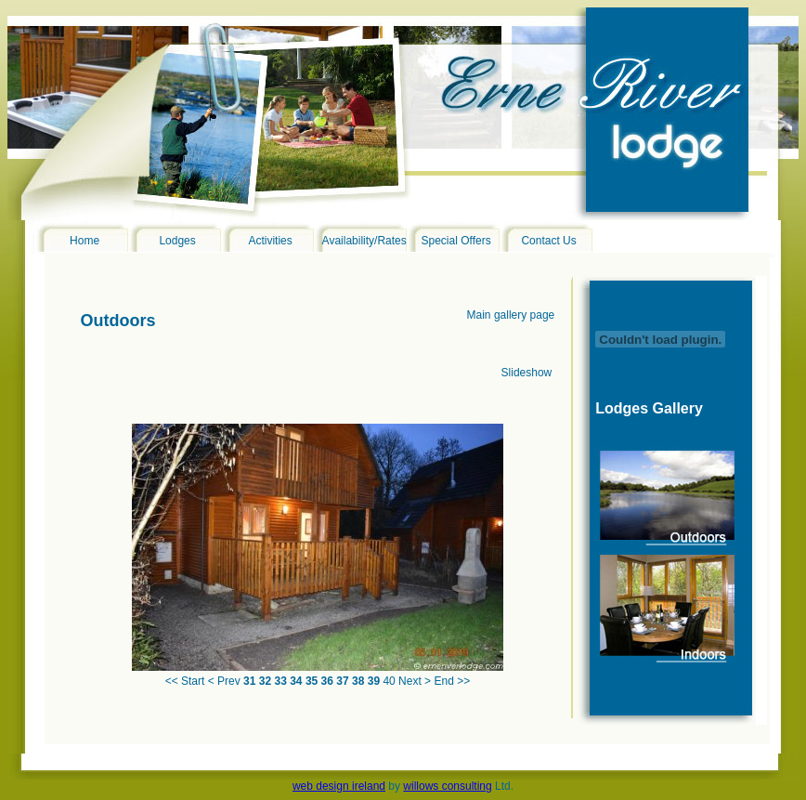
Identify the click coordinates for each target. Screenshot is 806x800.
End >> (452, 681)
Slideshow (526, 372)
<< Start (185, 681)
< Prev (224, 681)
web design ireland (338, 786)
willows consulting (447, 786)
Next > (414, 681)
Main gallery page (511, 314)
